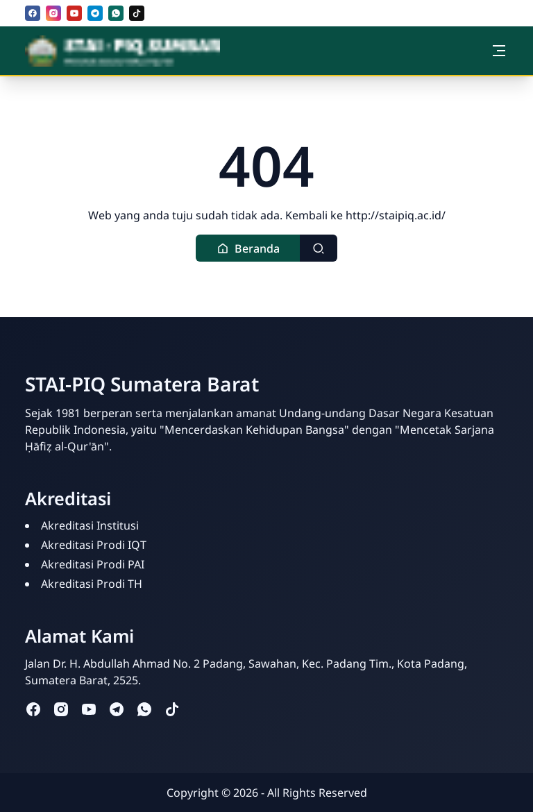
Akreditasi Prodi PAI (92, 564)
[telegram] (95, 13)
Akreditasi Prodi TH (91, 583)
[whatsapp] (116, 13)
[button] (248, 248)
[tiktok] (136, 13)
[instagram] (53, 13)
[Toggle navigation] (499, 51)
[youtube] (74, 13)
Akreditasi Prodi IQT (93, 544)
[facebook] (32, 13)
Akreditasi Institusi (90, 525)
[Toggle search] (318, 248)
